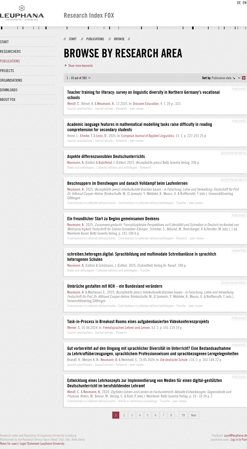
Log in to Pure (239, 439)
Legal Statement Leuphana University (42, 443)
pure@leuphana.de (235, 435)
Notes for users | (10, 443)
